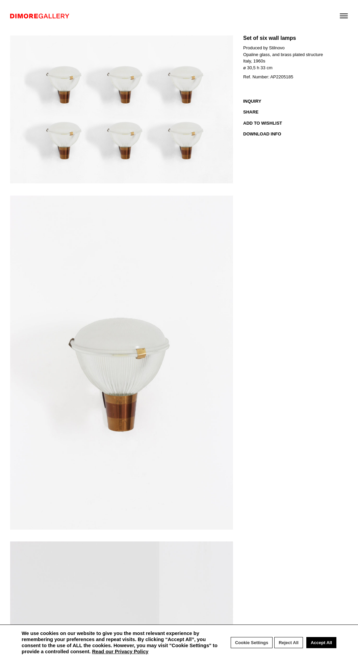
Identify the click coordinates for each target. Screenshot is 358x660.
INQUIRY (252, 101)
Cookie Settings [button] (251, 642)
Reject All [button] (289, 642)
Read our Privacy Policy (120, 651)
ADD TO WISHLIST (262, 123)
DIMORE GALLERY (39, 16)
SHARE (251, 112)
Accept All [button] (321, 642)
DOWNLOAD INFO (262, 133)
